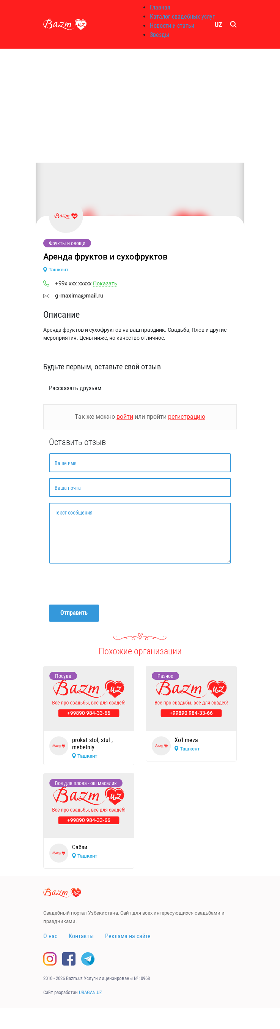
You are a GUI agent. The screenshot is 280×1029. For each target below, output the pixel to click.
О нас (50, 936)
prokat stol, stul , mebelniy (92, 743)
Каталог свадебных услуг (182, 16)
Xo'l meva (186, 740)
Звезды (159, 34)
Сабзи (79, 847)
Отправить (74, 612)
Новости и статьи (172, 25)
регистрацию (186, 416)
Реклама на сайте (128, 936)
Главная (160, 7)
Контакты (81, 936)
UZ (218, 24)
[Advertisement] (140, 105)
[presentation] (106, 584)
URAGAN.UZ (90, 992)
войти (124, 416)
